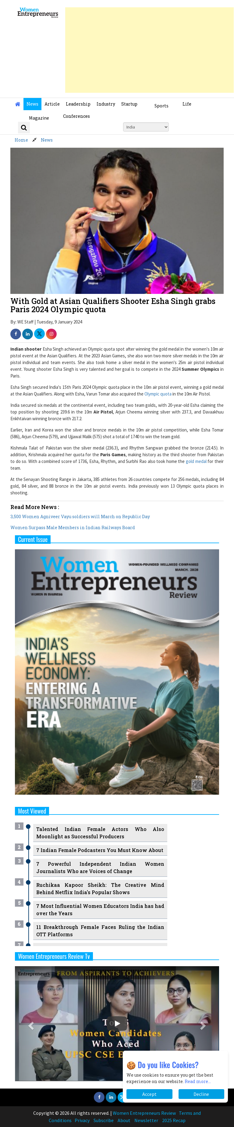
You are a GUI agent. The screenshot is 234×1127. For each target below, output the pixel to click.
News (32, 104)
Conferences (76, 116)
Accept (149, 1094)
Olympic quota (158, 394)
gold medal (196, 461)
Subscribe (104, 1120)
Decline (201, 1094)
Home (21, 140)
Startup (129, 104)
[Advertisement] (149, 50)
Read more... (198, 1081)
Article (52, 104)
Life (187, 104)
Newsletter (146, 1120)
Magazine (39, 118)
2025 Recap (174, 1120)
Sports (161, 106)
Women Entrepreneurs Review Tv (54, 956)
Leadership (78, 104)
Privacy (82, 1120)
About (124, 1120)
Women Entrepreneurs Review (144, 1113)
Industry (106, 104)
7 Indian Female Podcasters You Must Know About (99, 850)
